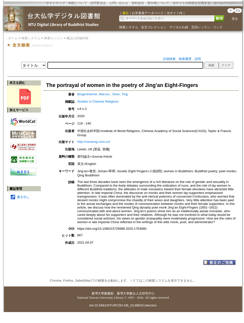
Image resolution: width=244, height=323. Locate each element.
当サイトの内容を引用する (191, 3)
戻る (235, 18)
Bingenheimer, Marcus (93, 94)
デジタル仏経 (178, 27)
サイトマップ (55, 3)
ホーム (13, 38)
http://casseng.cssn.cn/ (93, 141)
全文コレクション (153, 27)
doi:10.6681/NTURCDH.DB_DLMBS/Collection (123, 305)
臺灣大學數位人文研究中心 (136, 293)
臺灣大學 (97, 293)
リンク (218, 27)
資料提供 (137, 3)
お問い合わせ (118, 3)
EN (238, 10)
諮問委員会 (98, 3)
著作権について (158, 3)
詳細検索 (169, 59)
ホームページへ (225, 3)
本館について (77, 3)
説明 (198, 59)
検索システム (128, 27)
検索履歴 (185, 59)
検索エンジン (53, 38)
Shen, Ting (120, 94)
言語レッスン (200, 27)
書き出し (23, 197)
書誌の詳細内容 (77, 38)
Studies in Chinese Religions (98, 101)
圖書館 (109, 293)
